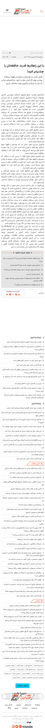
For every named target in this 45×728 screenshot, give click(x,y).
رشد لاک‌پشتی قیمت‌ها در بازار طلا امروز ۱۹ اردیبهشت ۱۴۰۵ (23, 591)
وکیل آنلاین (20, 665)
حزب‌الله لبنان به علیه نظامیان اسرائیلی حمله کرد (26, 472)
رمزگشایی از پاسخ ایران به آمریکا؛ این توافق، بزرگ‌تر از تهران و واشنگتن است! (23, 574)
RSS (9, 708)
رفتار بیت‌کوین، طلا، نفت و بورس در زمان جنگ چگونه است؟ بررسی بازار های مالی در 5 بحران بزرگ (24, 639)
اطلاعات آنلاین (23, 11)
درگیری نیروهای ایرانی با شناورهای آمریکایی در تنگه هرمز (24, 435)
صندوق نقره (28, 665)
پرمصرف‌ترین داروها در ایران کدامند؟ (30, 504)
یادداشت (34, 708)
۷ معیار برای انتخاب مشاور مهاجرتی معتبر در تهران (26, 605)
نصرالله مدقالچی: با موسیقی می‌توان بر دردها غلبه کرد (24, 544)
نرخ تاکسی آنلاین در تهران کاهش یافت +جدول (27, 516)
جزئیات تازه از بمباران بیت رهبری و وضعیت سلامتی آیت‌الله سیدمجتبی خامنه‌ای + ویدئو (24, 396)
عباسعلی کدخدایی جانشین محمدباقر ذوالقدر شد (26, 477)
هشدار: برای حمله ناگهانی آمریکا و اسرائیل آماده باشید (24, 342)
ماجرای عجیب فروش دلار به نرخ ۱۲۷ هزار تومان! (25, 265)
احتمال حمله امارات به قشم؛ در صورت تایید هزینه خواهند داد (22, 426)
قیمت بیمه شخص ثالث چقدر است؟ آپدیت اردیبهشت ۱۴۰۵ (23, 616)
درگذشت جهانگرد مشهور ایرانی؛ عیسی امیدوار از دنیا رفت (24, 493)
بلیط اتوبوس (16, 677)
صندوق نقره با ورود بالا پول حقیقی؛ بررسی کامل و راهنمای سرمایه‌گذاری (24, 632)
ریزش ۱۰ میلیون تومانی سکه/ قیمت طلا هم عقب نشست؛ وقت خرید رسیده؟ (23, 389)
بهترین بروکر (16, 673)
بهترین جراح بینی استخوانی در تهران (32, 677)
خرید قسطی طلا (31, 669)
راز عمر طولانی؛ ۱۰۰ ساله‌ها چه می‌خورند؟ (27, 284)
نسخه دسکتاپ (22, 685)
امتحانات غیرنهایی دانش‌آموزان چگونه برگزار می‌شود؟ (25, 568)
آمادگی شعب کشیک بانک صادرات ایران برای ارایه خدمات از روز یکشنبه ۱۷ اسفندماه (23, 653)
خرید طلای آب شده (37, 673)
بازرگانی (37, 601)
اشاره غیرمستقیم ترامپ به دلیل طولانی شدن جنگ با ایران (23, 468)
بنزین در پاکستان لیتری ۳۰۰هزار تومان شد (28, 383)
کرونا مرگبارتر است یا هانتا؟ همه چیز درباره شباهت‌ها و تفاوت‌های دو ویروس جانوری (25, 511)
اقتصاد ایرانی (26, 673)
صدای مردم (8, 705)
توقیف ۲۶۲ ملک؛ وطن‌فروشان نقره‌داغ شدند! (27, 579)
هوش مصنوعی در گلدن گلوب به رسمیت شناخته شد (25, 559)
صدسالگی (28, 705)
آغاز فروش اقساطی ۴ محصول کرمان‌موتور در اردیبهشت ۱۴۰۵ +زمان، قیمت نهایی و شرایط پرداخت (23, 611)
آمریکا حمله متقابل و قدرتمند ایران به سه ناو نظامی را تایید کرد (23, 446)
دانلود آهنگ (20, 669)
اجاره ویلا (40, 669)
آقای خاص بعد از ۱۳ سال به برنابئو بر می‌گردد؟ (27, 535)
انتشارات (24, 708)
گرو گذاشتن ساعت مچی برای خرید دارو (29, 365)
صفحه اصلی (39, 53)
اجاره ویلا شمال (38, 665)
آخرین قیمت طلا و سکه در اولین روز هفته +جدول (26, 488)
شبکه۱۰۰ (37, 705)
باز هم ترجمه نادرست (33, 274)
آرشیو (16, 708)
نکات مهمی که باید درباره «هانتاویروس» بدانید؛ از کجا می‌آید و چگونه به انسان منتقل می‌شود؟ (23, 529)
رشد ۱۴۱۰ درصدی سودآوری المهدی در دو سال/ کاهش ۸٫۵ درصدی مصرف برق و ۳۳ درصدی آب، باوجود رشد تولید (24, 646)
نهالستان (12, 669)
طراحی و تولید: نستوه (22, 722)
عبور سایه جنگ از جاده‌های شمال (31, 627)
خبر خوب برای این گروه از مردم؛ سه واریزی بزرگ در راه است (23, 431)
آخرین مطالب (35, 463)
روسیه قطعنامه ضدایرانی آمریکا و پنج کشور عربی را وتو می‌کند (22, 440)
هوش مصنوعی (10, 665)
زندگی (32, 53)
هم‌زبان (18, 705)
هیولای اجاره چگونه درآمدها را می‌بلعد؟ (29, 539)
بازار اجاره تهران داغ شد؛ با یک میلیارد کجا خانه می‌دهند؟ (22, 269)
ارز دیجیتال (8, 673)
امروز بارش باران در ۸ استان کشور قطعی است (27, 360)
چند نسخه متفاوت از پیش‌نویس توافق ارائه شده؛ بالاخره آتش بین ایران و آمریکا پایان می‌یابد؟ (23, 371)
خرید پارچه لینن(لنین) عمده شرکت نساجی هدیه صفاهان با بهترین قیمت (23, 659)
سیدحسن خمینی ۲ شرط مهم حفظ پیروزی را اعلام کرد (25, 563)
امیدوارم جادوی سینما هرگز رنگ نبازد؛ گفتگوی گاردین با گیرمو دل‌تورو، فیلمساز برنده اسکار (23, 554)
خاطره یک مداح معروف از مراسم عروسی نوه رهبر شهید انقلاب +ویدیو (23, 279)
